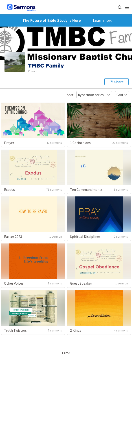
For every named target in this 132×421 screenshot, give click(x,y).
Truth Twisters (15, 330)
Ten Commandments (86, 189)
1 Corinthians (80, 142)
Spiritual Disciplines (85, 236)
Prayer (9, 142)
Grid (122, 94)
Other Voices (14, 283)
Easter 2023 (13, 236)
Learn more (102, 20)
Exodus (9, 189)
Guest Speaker (81, 283)
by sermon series (94, 94)
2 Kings (75, 330)
